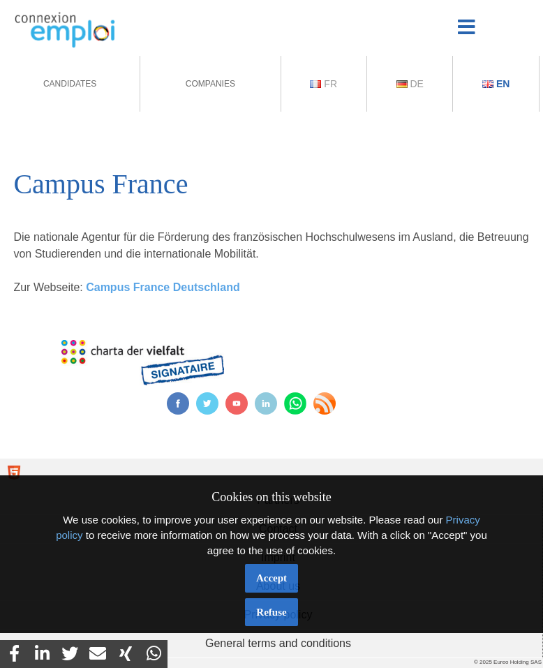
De (410, 83)
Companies (210, 84)
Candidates (69, 84)
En (495, 83)
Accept (271, 578)
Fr (323, 83)
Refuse (271, 612)
